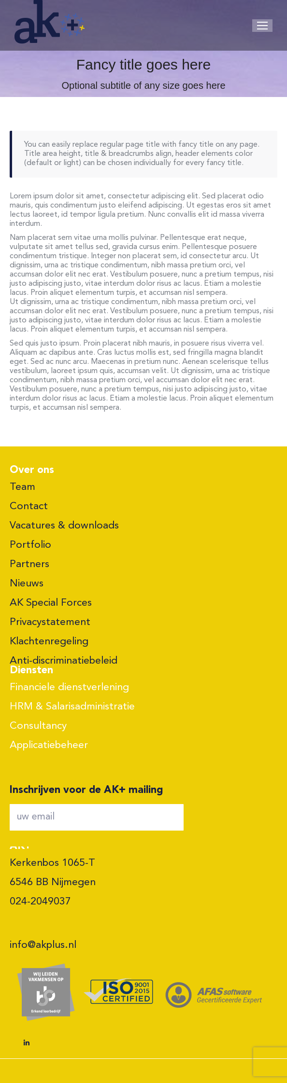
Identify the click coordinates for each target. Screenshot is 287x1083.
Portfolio (30, 545)
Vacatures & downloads (64, 526)
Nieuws (26, 584)
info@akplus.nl (43, 945)
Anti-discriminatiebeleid (63, 661)
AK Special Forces (51, 603)
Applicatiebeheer (49, 745)
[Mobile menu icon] (262, 25)
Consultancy (38, 726)
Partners (29, 564)
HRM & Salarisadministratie (72, 707)
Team (22, 487)
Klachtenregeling (49, 642)
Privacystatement (50, 622)
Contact (29, 506)
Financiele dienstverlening (69, 687)
